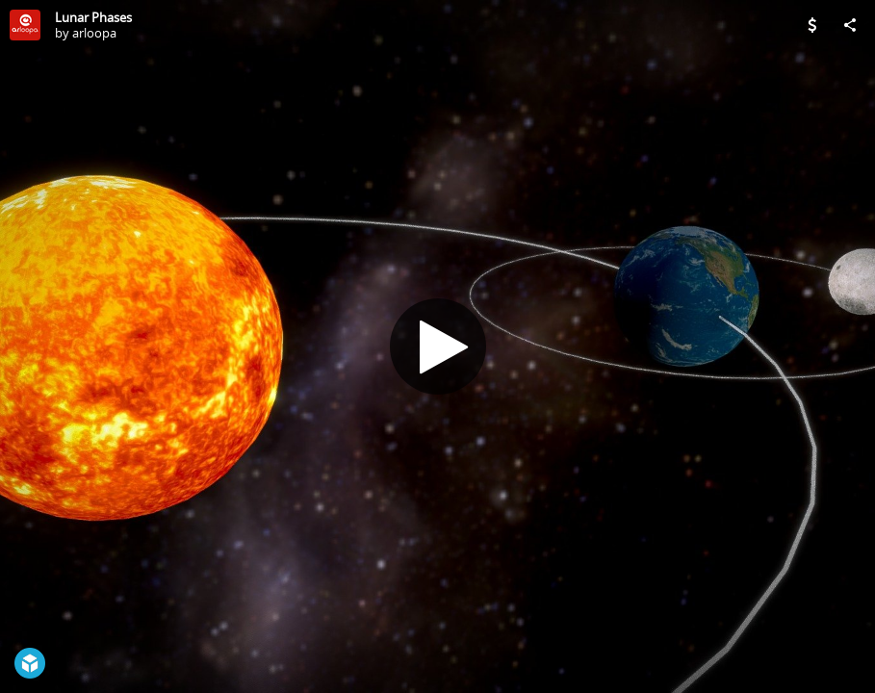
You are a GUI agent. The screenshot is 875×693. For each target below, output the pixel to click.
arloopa (94, 32)
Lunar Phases (93, 17)
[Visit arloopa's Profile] (25, 25)
